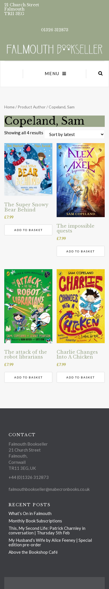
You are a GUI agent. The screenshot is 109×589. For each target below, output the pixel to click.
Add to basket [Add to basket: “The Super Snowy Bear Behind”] (28, 230)
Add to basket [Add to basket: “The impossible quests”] (80, 251)
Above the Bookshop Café (33, 552)
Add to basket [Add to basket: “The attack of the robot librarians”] (28, 377)
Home (9, 106)
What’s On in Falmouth (30, 513)
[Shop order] (74, 134)
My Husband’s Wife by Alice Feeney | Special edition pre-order (50, 542)
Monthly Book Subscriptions (35, 520)
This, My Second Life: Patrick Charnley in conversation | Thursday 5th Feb (47, 530)
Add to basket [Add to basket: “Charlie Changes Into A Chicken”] (80, 377)
